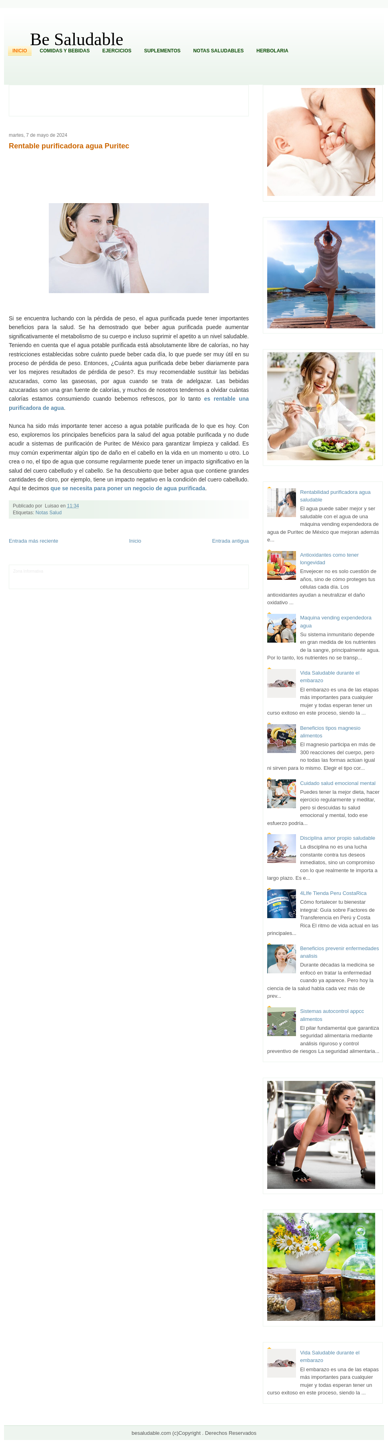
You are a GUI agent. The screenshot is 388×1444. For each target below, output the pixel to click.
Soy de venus (75, 577)
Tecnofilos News (27, 577)
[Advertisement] (133, 100)
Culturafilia (203, 583)
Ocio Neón (52, 577)
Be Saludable (76, 39)
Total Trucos (134, 577)
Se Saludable (124, 583)
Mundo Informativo (64, 583)
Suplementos (162, 51)
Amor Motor (224, 583)
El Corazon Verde (177, 583)
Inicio (19, 51)
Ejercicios (117, 51)
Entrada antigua (230, 541)
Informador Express (90, 571)
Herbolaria (272, 51)
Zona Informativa (28, 571)
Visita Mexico (149, 583)
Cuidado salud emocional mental (338, 783)
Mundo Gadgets (182, 577)
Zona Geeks (182, 571)
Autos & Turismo (211, 577)
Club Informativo (123, 571)
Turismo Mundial (97, 583)
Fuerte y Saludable (105, 577)
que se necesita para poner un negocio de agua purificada (127, 488)
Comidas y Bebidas (65, 51)
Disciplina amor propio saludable (337, 838)
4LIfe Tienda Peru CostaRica (333, 893)
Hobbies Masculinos (212, 571)
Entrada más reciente (33, 541)
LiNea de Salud (58, 571)
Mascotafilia (36, 583)
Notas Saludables (218, 51)
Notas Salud (49, 512)
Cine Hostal (156, 577)
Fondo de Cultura (154, 571)
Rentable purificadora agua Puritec (69, 146)
